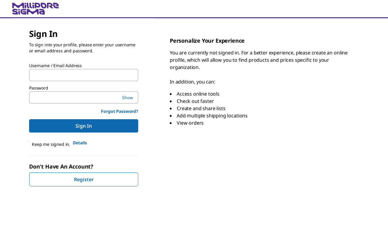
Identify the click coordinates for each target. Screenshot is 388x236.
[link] (194, 9)
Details (80, 143)
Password (38, 88)
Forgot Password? (119, 111)
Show (127, 97)
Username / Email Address (55, 66)
